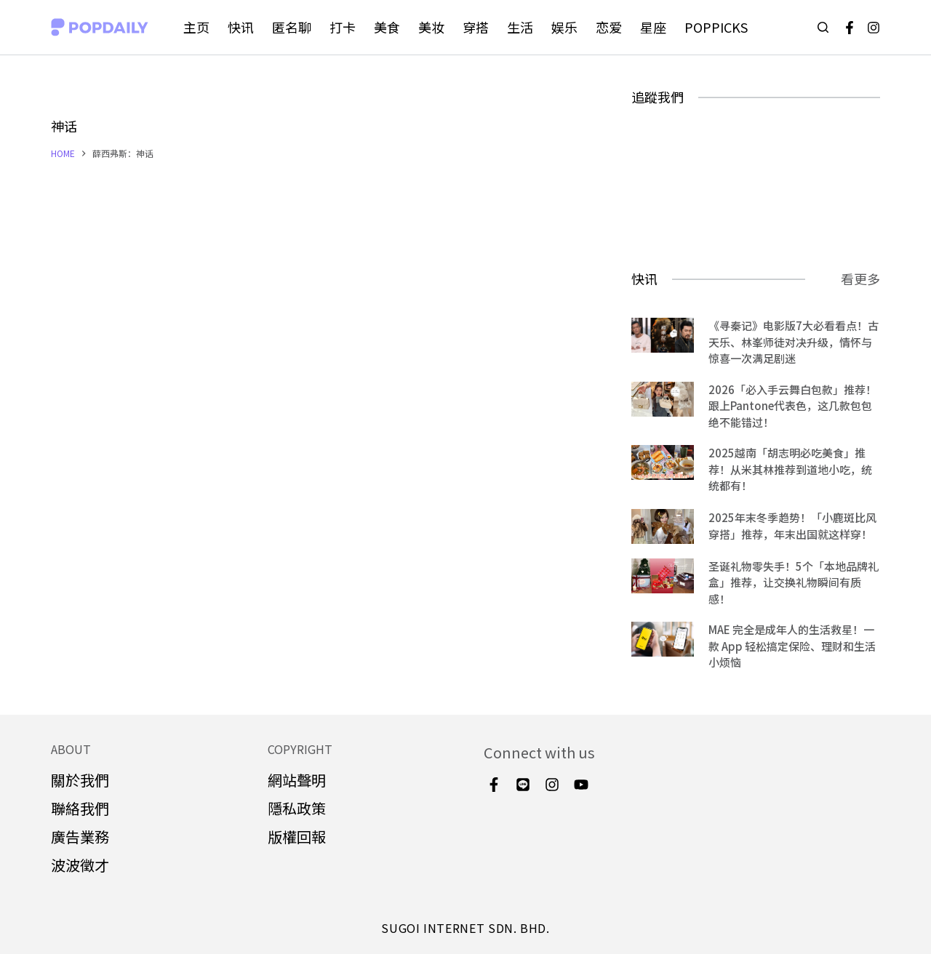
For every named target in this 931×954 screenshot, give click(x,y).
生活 (520, 26)
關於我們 (80, 779)
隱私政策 (297, 808)
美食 (387, 26)
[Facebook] (849, 27)
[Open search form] (823, 27)
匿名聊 (291, 26)
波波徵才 (80, 864)
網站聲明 (297, 779)
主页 (196, 26)
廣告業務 (80, 836)
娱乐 (564, 26)
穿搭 (476, 26)
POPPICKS (716, 26)
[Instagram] (873, 27)
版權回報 (297, 836)
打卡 (342, 26)
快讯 (241, 26)
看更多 (860, 278)
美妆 (431, 26)
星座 (653, 26)
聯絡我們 (80, 808)
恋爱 (609, 26)
